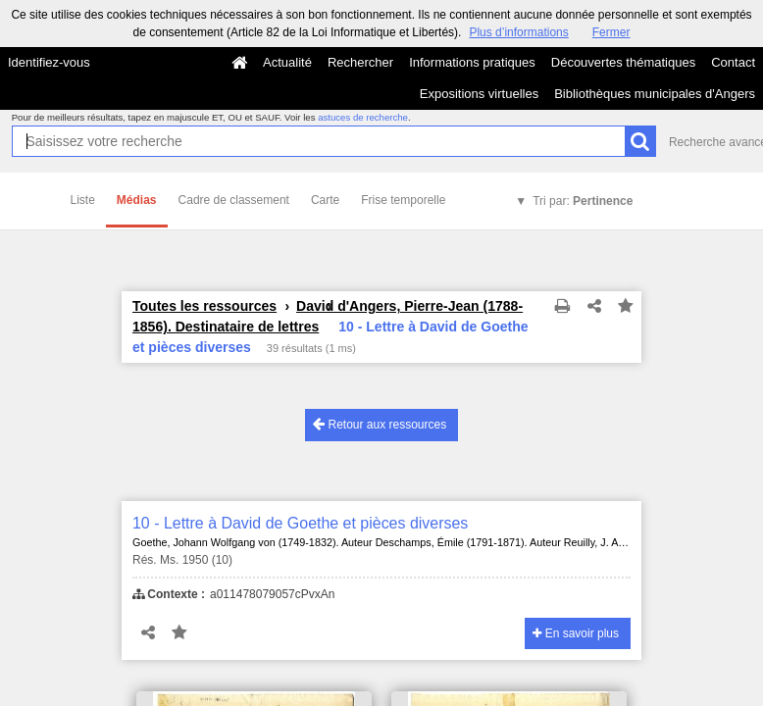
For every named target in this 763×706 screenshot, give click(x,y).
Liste (83, 200)
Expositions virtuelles (479, 93)
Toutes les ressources (204, 306)
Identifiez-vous (49, 62)
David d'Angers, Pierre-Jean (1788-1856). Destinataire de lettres (327, 316)
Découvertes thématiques (623, 62)
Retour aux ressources (379, 424)
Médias (137, 200)
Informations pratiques (472, 62)
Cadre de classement (233, 200)
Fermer (611, 32)
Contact (733, 62)
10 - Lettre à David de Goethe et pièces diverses (300, 523)
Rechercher (360, 62)
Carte (325, 200)
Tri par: (583, 201)
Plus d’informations (518, 32)
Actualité (287, 62)
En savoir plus (576, 633)
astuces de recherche (363, 117)
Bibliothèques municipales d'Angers (654, 93)
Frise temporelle (403, 200)
